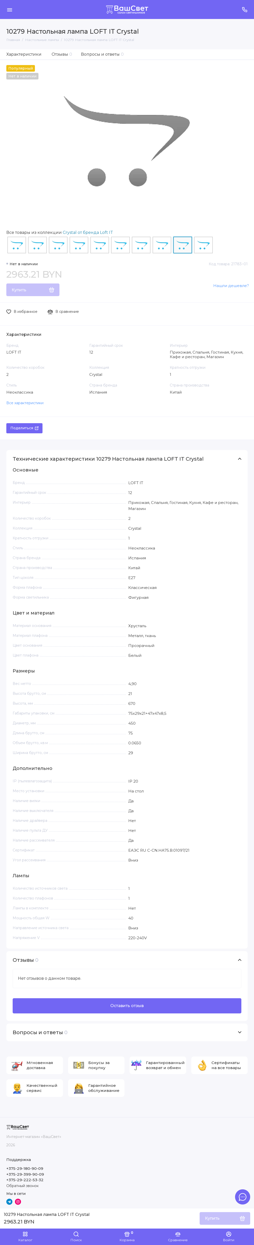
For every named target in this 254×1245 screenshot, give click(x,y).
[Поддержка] (244, 9)
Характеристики (23, 54)
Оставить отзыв (127, 1005)
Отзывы (62, 54)
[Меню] (9, 9)
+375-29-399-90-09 (25, 1174)
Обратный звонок (22, 1185)
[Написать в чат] (242, 1197)
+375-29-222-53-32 (25, 1179)
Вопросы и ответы (102, 54)
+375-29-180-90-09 (24, 1168)
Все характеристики (25, 403)
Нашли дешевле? (231, 285)
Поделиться (24, 428)
